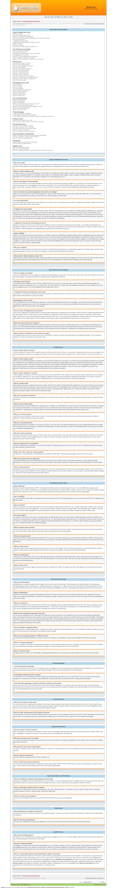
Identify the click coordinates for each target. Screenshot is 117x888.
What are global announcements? (22, 90)
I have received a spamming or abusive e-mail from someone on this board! (33, 116)
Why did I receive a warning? (21, 74)
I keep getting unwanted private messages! (24, 115)
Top (14, 168)
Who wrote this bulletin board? (21, 147)
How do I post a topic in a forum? (22, 63)
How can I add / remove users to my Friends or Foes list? (28, 121)
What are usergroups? (19, 102)
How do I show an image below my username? (25, 56)
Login (45, 17)
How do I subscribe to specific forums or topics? (26, 136)
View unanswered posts (90, 23)
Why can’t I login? (18, 34)
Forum (52, 17)
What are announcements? (20, 91)
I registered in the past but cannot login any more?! (26, 42)
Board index (17, 21)
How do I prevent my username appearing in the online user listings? (31, 38)
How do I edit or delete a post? (21, 64)
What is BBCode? (18, 84)
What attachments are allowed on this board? (25, 142)
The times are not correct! (20, 52)
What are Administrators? (20, 99)
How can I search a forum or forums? (23, 125)
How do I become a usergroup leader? (23, 105)
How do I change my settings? (21, 50)
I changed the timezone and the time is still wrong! (26, 53)
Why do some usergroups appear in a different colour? (27, 106)
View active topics (100, 23)
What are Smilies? (18, 87)
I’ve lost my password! (19, 39)
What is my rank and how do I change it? (24, 57)
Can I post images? (18, 88)
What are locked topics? (19, 94)
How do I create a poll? (19, 67)
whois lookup (43, 857)
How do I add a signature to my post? (23, 66)
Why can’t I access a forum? (20, 71)
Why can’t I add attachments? (21, 73)
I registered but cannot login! (20, 41)
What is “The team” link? (19, 109)
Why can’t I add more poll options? (22, 69)
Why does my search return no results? (23, 127)
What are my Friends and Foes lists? (23, 120)
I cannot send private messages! (22, 113)
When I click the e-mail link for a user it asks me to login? (28, 59)
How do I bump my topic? (20, 80)
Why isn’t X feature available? (21, 149)
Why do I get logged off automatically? (23, 36)
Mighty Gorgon (102, 884)
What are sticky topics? (19, 92)
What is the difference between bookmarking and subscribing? (30, 135)
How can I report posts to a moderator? (23, 76)
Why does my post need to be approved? (24, 78)
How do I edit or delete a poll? (21, 70)
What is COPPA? (17, 44)
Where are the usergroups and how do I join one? (26, 104)
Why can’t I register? (18, 45)
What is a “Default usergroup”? (21, 108)
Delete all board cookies (91, 878)
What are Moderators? (19, 101)
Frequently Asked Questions (31, 21)
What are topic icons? (19, 95)
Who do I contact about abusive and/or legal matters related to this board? (33, 150)
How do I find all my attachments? (22, 143)
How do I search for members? (21, 130)
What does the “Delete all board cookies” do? (25, 46)
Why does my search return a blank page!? (24, 128)
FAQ (71, 17)
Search (65, 17)
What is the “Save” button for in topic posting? (25, 77)
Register (59, 17)
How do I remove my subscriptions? (22, 138)
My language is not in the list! (21, 55)
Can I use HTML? (18, 85)
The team (99, 878)
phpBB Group (61, 837)
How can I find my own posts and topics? (24, 131)
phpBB (18, 884)
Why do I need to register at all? (21, 35)
